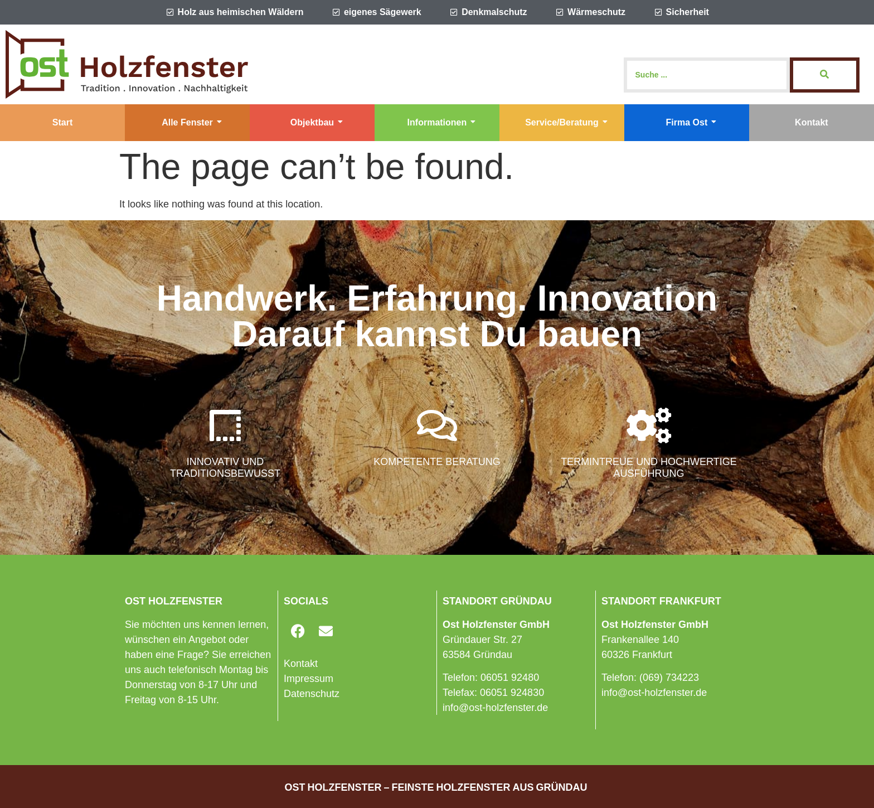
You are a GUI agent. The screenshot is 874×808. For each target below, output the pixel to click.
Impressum (308, 678)
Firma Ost (691, 122)
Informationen (441, 122)
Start (62, 122)
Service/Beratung (566, 122)
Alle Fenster (192, 122)
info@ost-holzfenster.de (495, 707)
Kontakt (811, 122)
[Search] (707, 75)
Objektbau (316, 122)
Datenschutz (311, 693)
